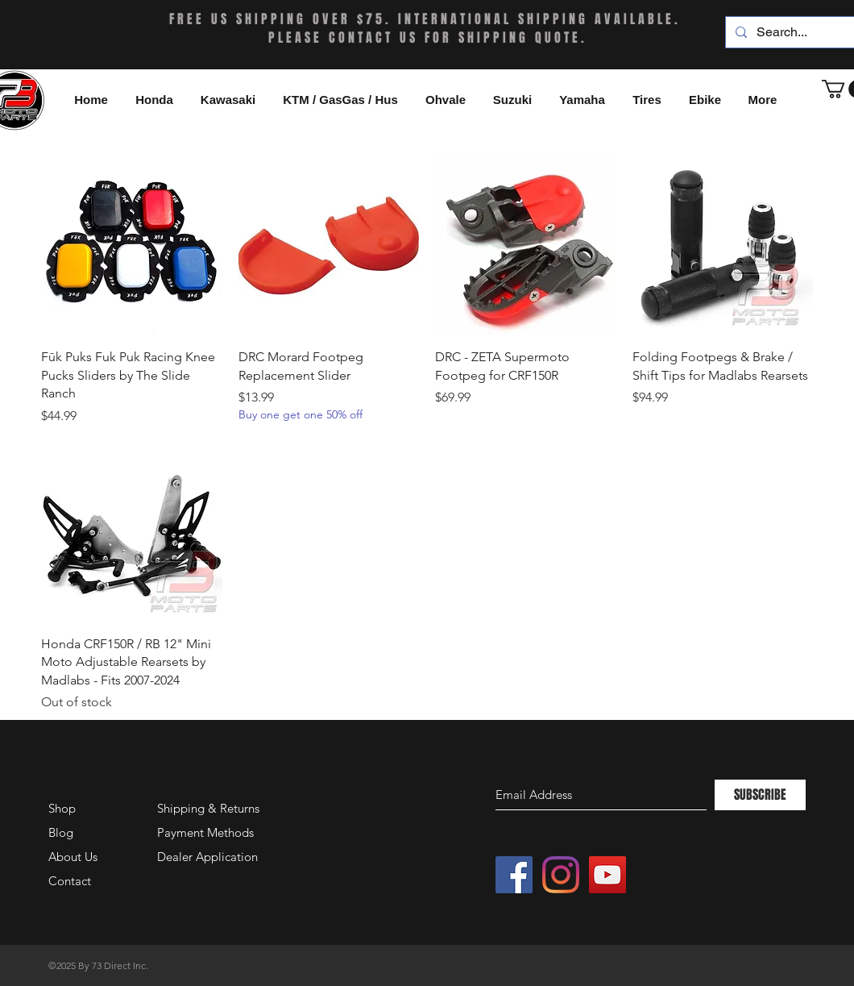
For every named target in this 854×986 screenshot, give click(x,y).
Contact (69, 880)
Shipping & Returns (208, 808)
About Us (72, 856)
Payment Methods (207, 832)
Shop (62, 808)
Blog (60, 832)
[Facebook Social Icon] (514, 874)
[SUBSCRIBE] (760, 795)
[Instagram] (560, 874)
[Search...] (804, 32)
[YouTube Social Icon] (607, 874)
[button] (705, 100)
